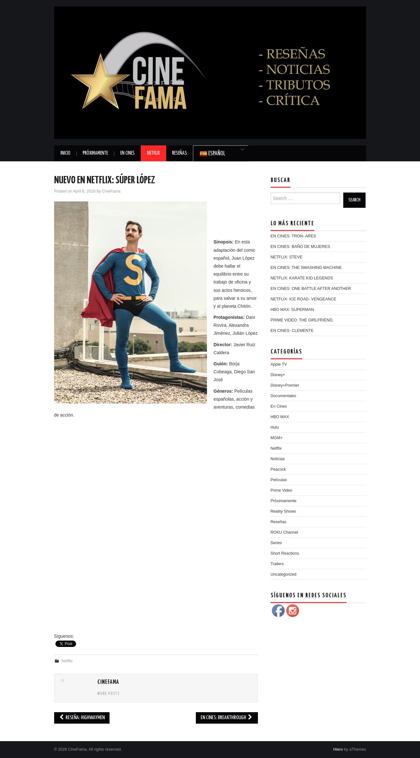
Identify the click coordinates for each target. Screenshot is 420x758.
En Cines (127, 153)
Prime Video (281, 490)
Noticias (278, 459)
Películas (279, 480)
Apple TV (279, 364)
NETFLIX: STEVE (287, 257)
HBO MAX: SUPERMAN (292, 309)
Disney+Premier (285, 385)
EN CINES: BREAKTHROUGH (227, 717)
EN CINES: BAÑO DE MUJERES (300, 246)
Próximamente (95, 153)
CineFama (111, 191)
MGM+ (277, 438)
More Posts (108, 694)
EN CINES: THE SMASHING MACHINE (306, 267)
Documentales (283, 396)
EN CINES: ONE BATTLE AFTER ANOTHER (311, 288)
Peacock (278, 469)
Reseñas (179, 153)
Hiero (338, 749)
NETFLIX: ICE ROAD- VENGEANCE (303, 299)
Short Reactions (285, 553)
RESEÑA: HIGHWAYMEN (82, 717)
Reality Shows (283, 511)
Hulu (275, 427)
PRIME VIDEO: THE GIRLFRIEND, (302, 320)
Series (276, 543)
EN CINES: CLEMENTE (292, 330)
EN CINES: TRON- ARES (293, 236)
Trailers (277, 564)
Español (212, 154)
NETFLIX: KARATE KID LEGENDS (302, 278)
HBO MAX (280, 417)
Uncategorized (283, 574)
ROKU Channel (284, 532)
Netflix (153, 153)
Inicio (65, 153)
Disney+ (278, 375)
